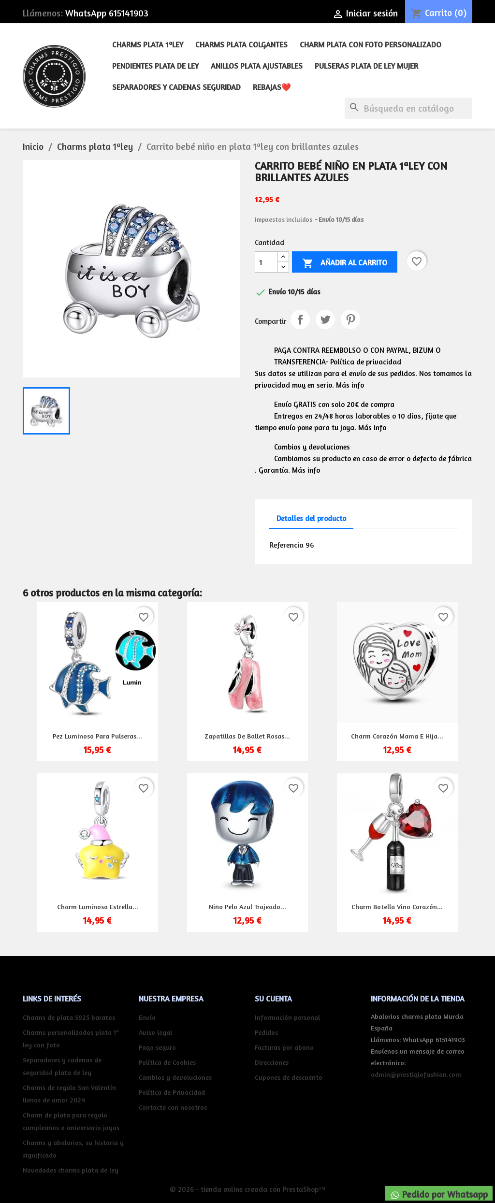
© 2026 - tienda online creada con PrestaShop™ (248, 1189)
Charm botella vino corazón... (397, 906)
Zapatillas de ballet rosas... (247, 736)
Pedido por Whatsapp (439, 1194)
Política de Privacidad (172, 1092)
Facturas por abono (284, 1047)
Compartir (300, 319)
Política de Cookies (167, 1062)
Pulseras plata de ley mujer (366, 66)
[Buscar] (408, 108)
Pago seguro (157, 1047)
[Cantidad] (266, 262)
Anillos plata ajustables (257, 66)
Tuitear (325, 319)
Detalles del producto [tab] (311, 518)
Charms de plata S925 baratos (69, 1017)
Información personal (287, 1017)
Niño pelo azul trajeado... (247, 906)
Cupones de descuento (288, 1077)
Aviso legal (155, 1032)
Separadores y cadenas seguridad (176, 87)
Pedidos (266, 1032)
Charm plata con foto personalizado (370, 44)
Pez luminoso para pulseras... (97, 736)
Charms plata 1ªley (147, 44)
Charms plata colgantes (241, 44)
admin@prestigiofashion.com (416, 1074)
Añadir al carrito (344, 263)
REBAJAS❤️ (272, 87)
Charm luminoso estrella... (97, 906)
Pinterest (350, 319)
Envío (147, 1017)
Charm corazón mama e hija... (397, 736)
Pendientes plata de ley (155, 66)
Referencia (286, 545)
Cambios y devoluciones (175, 1077)
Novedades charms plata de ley (70, 1170)
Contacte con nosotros (173, 1107)
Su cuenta (273, 998)
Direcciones (272, 1062)
